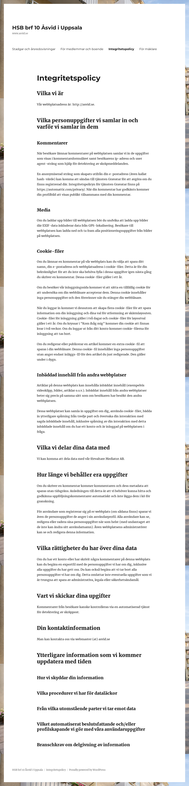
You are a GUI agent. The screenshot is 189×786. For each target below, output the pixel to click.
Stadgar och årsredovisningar (33, 49)
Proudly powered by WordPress (87, 769)
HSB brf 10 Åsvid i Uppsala (47, 27)
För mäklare (148, 49)
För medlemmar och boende (82, 49)
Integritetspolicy (121, 49)
